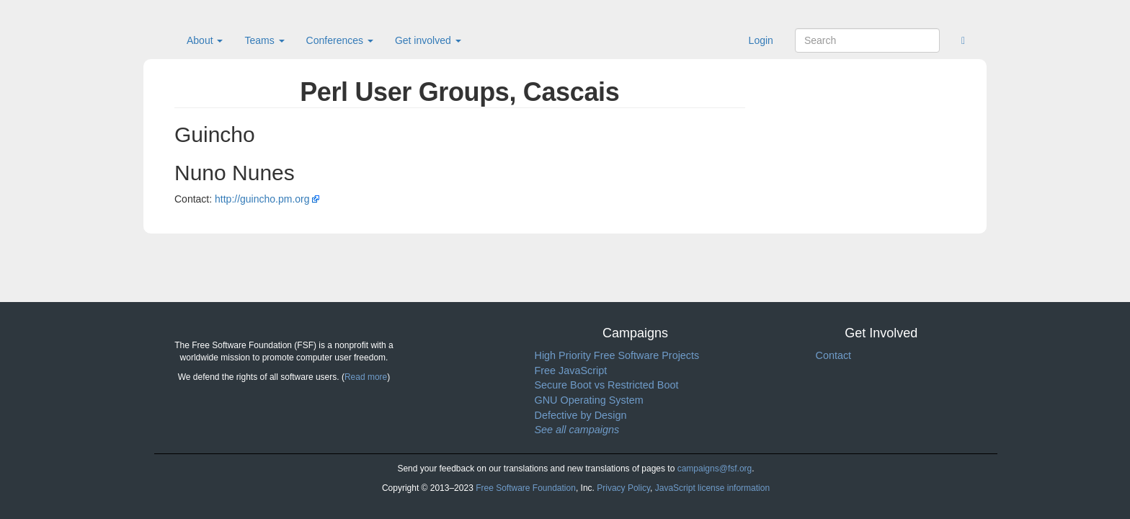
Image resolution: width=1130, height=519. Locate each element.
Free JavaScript (571, 370)
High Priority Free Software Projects (617, 355)
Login (761, 40)
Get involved (428, 40)
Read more (365, 377)
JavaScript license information (712, 488)
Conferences (339, 40)
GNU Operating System (589, 400)
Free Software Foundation (526, 488)
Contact (834, 355)
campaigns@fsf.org (714, 468)
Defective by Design (581, 415)
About (205, 40)
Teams (264, 40)
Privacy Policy (623, 488)
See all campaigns (577, 429)
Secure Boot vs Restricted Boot (607, 385)
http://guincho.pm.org (262, 199)
